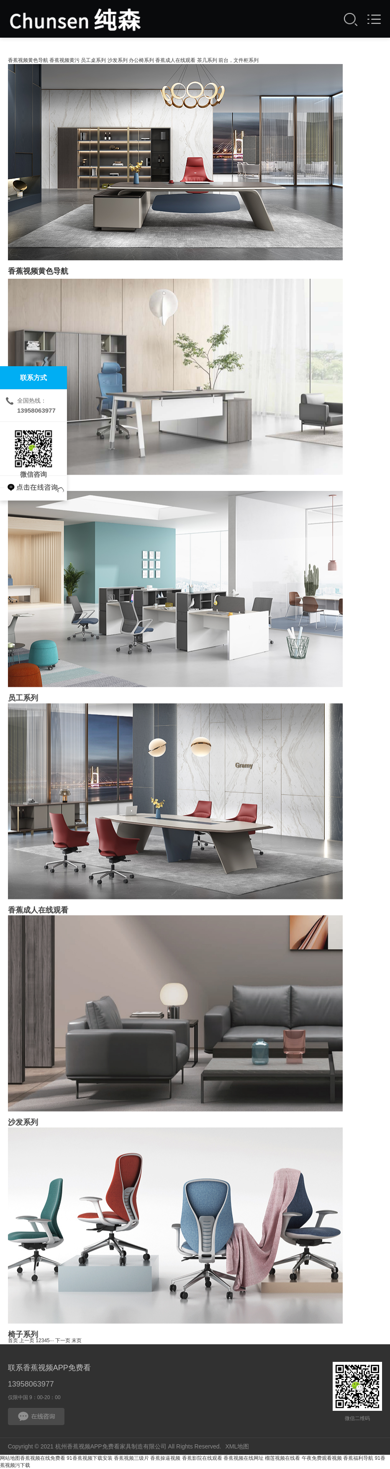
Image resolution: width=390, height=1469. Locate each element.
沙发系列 (118, 60)
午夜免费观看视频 (322, 1458)
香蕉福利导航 (358, 1458)
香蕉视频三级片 (131, 1458)
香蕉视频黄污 (64, 60)
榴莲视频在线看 (282, 1458)
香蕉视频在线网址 (243, 1458)
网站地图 (10, 1458)
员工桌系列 (93, 60)
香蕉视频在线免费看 (42, 1458)
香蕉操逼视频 (165, 1458)
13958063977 (31, 1384)
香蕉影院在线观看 (202, 1458)
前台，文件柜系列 (238, 60)
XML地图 (237, 1446)
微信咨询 (33, 449)
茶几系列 (207, 60)
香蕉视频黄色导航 (28, 60)
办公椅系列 (141, 60)
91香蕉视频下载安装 (89, 1458)
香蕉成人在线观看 (175, 60)
